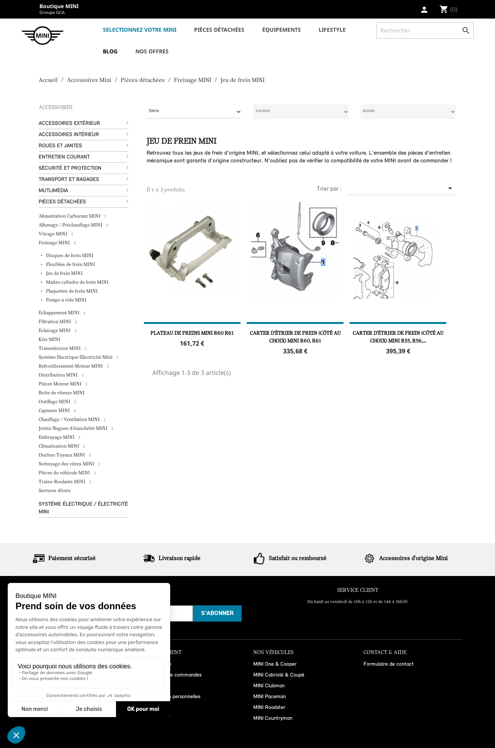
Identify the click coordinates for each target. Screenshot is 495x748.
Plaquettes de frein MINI (72, 291)
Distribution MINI (59, 375)
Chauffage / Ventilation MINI (70, 419)
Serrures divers (55, 490)
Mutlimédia (53, 191)
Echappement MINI (60, 312)
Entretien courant (64, 157)
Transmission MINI (60, 348)
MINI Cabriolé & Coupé (278, 675)
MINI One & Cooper (275, 664)
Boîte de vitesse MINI (62, 392)
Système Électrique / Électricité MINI (83, 508)
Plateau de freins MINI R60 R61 (192, 333)
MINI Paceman (269, 697)
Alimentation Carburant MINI (70, 216)
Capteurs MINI (55, 410)
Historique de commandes (172, 675)
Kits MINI (49, 339)
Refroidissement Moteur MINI (71, 366)
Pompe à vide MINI (66, 300)
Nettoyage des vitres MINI (67, 464)
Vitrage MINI (53, 234)
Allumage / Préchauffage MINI (71, 225)
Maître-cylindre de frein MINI (77, 282)
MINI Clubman (269, 686)
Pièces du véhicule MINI (65, 472)
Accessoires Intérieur (69, 135)
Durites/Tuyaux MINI (62, 455)
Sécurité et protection (70, 168)
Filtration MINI (55, 321)
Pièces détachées (62, 202)
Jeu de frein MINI (64, 273)
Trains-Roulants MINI (63, 481)
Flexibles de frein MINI (70, 264)
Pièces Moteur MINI (61, 384)
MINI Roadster (269, 708)
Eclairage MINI (55, 330)
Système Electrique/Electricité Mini (76, 357)
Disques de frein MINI (70, 255)
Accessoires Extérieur (69, 123)
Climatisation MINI (59, 446)
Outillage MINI (55, 401)
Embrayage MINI (57, 437)
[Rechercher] (425, 30)
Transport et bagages (69, 179)
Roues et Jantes (60, 146)
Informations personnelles (171, 697)
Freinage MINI (55, 242)
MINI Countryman (272, 718)
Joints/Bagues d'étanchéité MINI (74, 428)
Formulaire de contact (389, 664)
